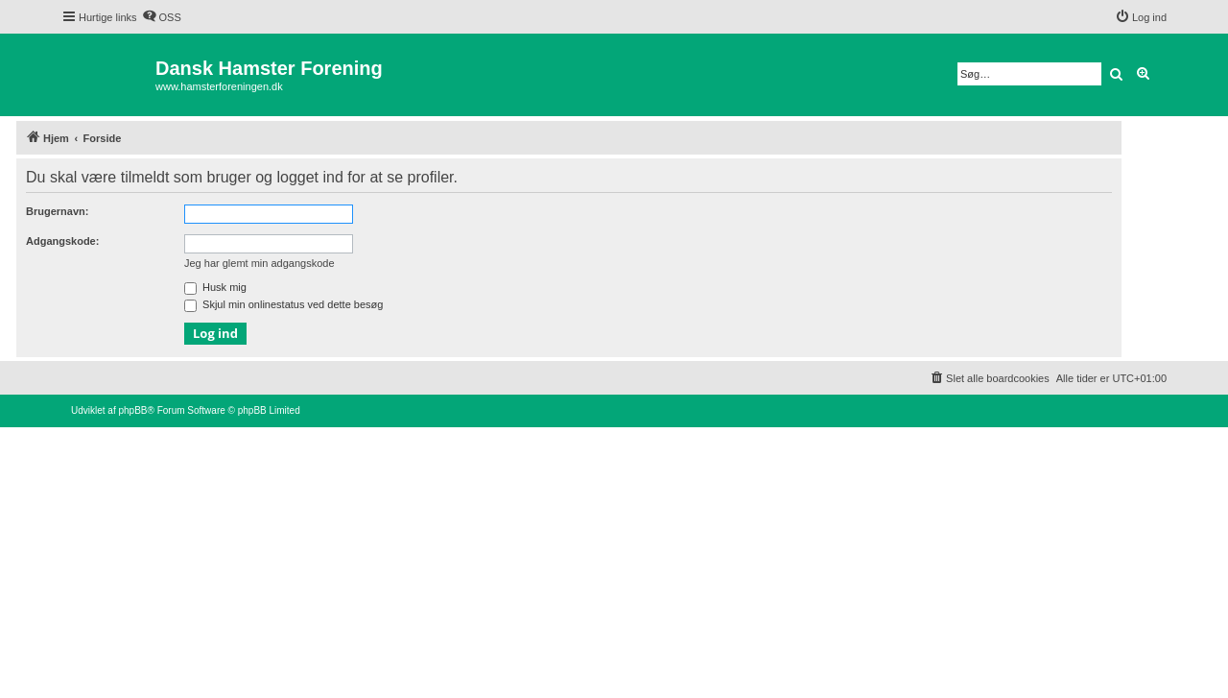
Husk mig (215, 287)
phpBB (132, 410)
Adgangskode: (62, 241)
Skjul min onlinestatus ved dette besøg (283, 304)
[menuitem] (161, 17)
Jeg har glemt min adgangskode (259, 263)
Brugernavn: (57, 211)
